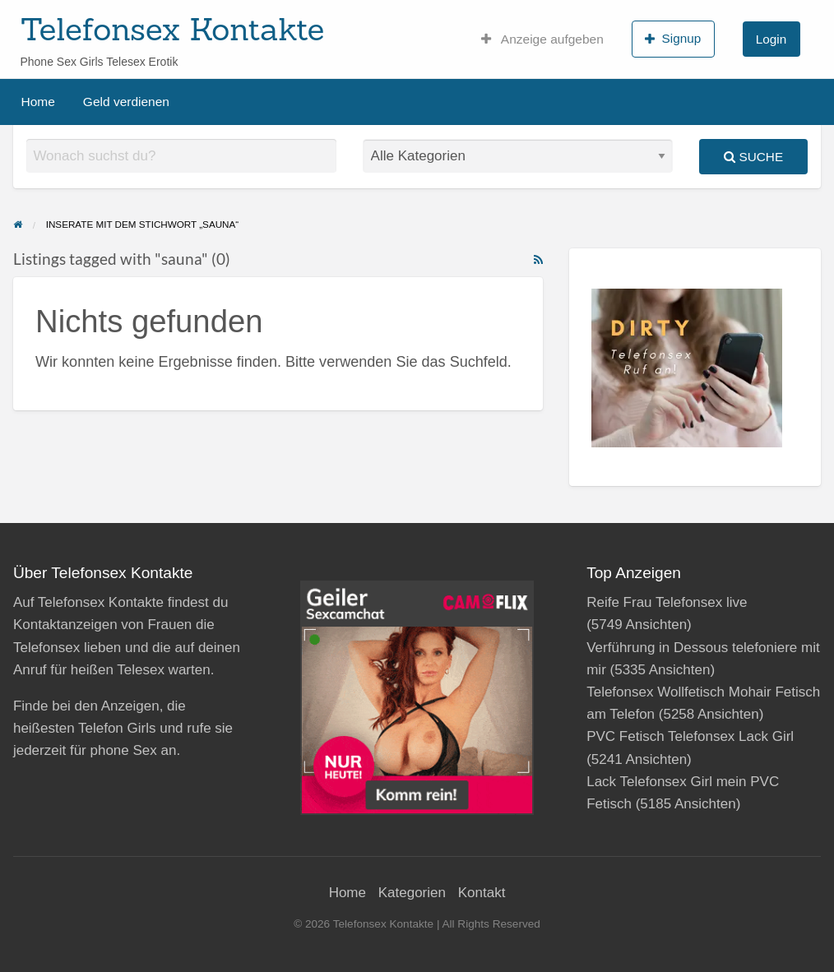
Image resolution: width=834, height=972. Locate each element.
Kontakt (482, 892)
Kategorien (412, 892)
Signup (673, 38)
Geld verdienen (126, 102)
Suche (753, 157)
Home (38, 102)
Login (771, 39)
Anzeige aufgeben (542, 39)
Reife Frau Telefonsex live (666, 602)
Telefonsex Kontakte (172, 29)
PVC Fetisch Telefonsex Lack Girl (690, 736)
